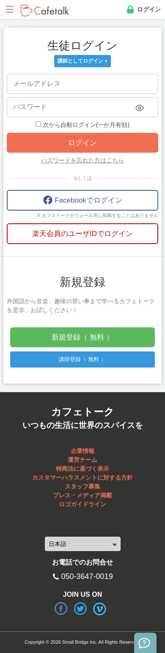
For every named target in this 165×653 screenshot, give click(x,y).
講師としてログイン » (82, 61)
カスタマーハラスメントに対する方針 (82, 477)
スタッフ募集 (82, 486)
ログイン (143, 10)
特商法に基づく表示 (82, 468)
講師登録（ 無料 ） (82, 359)
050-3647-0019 (87, 576)
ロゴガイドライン (82, 504)
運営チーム (82, 459)
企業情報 (82, 450)
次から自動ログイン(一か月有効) (82, 124)
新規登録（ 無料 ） (82, 337)
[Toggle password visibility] (139, 108)
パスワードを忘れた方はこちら (82, 160)
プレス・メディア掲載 (82, 495)
